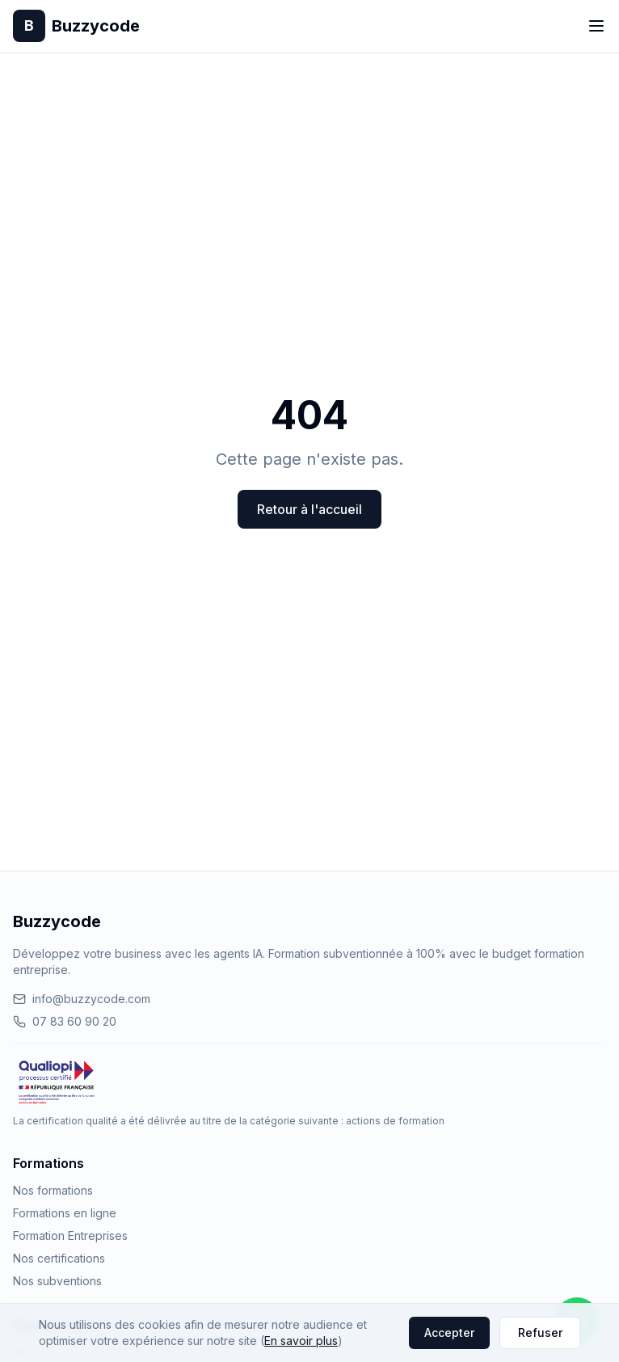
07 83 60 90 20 (64, 1021)
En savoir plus (301, 1340)
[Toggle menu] (596, 26)
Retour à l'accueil (309, 509)
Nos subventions (57, 1281)
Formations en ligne (64, 1213)
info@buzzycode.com (81, 999)
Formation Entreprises (70, 1235)
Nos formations (53, 1190)
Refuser (540, 1332)
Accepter (449, 1332)
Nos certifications (59, 1258)
